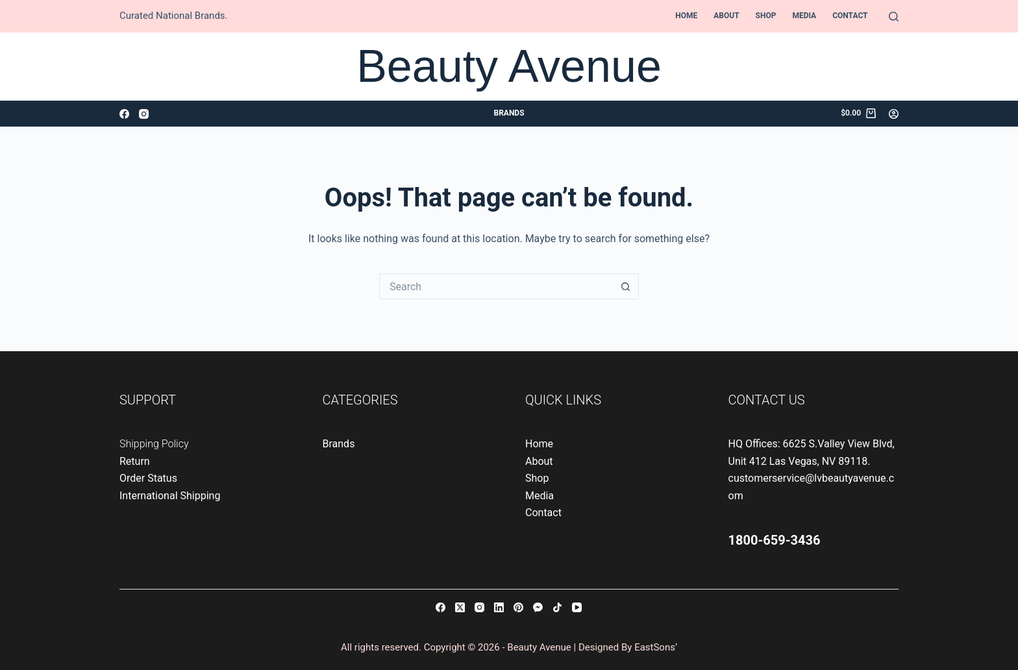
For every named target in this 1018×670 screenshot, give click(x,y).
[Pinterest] (518, 607)
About (726, 15)
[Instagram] (144, 114)
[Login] (894, 114)
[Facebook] (124, 114)
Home (686, 15)
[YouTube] (577, 607)
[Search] (894, 16)
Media (804, 15)
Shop (766, 15)
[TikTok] (557, 607)
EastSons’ (655, 647)
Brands (508, 113)
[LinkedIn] (499, 607)
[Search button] (626, 286)
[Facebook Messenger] (538, 607)
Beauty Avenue (509, 66)
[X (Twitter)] (460, 607)
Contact (849, 15)
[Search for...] (496, 286)
